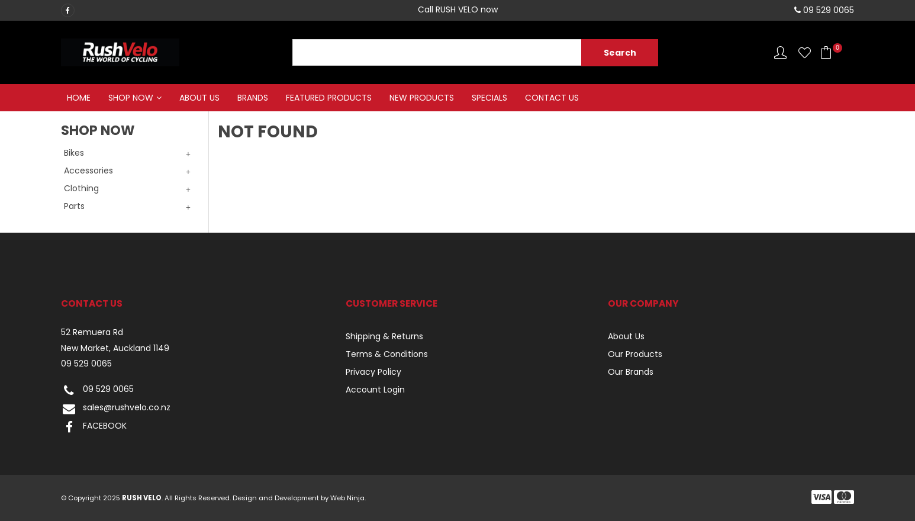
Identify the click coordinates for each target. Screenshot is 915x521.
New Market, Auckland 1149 (115, 348)
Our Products (635, 354)
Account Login (375, 389)
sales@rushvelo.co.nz (115, 409)
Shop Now (130, 98)
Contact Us (552, 98)
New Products (421, 98)
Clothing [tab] (81, 188)
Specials (489, 98)
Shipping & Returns (384, 336)
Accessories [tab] (88, 170)
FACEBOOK (94, 427)
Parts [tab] (74, 206)
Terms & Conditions (387, 354)
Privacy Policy (373, 372)
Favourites (804, 52)
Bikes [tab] (74, 153)
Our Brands (630, 372)
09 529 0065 (86, 364)
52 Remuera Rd (92, 332)
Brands (252, 98)
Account (780, 52)
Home (79, 98)
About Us (199, 98)
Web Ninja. (348, 498)
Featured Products (329, 98)
